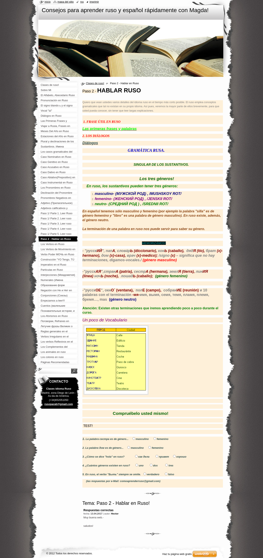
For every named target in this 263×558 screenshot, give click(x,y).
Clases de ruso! (95, 83)
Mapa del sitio (66, 1)
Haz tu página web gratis (177, 554)
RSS (82, 1)
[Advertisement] (58, 476)
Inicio (48, 1)
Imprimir (94, 1)
